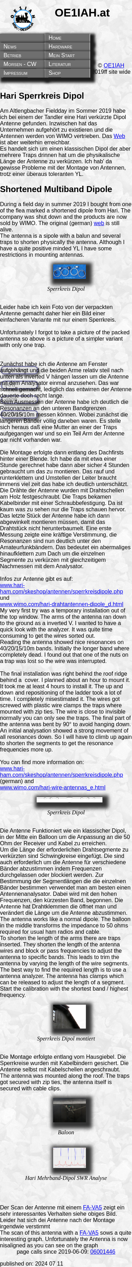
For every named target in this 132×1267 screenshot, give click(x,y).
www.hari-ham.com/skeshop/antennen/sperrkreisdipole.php (61, 588)
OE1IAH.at (82, 12)
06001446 (102, 1252)
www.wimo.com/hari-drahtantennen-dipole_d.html (61, 604)
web (99, 223)
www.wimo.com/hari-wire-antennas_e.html (53, 787)
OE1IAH (113, 65)
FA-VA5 (92, 1207)
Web (119, 136)
